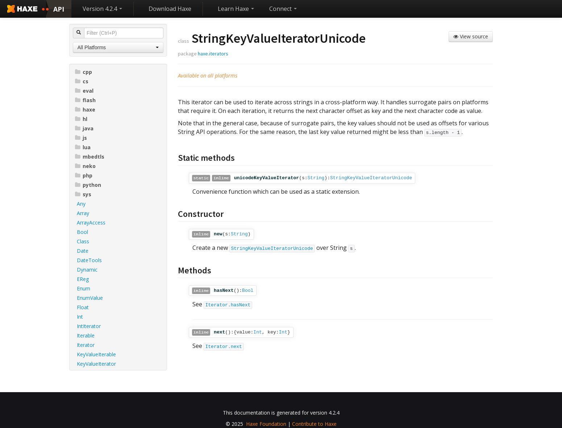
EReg (83, 279)
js (81, 137)
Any (81, 203)
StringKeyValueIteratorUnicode (371, 178)
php (83, 175)
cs (81, 81)
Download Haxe (170, 9)
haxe (85, 109)
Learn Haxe (236, 9)
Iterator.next (223, 346)
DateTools (89, 260)
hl (81, 119)
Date (82, 250)
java (84, 128)
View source (470, 36)
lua (83, 147)
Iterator (86, 344)
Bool (82, 231)
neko (85, 166)
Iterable (86, 335)
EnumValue (90, 297)
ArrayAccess (91, 222)
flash (85, 100)
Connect (283, 9)
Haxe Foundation (266, 423)
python (88, 184)
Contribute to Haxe (314, 423)
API (58, 9)
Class (83, 241)
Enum (83, 288)
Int (80, 316)
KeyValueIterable (96, 354)
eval (84, 90)
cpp (83, 71)
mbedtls (89, 156)
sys (83, 194)
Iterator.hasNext (228, 305)
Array (83, 213)
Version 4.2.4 (102, 9)
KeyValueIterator (96, 363)
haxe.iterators (213, 53)
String (316, 178)
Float (83, 307)
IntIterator (89, 326)
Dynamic (87, 269)
